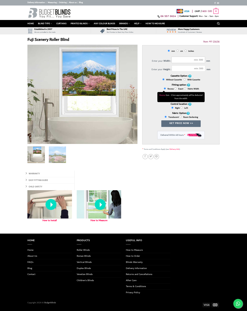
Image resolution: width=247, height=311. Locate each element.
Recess (169, 89)
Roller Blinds (83, 250)
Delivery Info (174, 149)
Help (138, 23)
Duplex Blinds (84, 268)
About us (73, 2)
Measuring (52, 2)
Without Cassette (172, 79)
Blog (81, 2)
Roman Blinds (84, 256)
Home (30, 23)
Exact (179, 89)
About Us (32, 256)
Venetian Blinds (85, 274)
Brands (124, 23)
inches (190, 51)
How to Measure (98, 220)
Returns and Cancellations (139, 274)
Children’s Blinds (85, 280)
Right (175, 108)
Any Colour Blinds (104, 23)
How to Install (49, 220)
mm (172, 51)
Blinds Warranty (134, 262)
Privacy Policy (133, 292)
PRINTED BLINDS (80, 23)
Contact (31, 274)
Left (184, 108)
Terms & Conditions (136, 286)
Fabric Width (191, 89)
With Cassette (192, 79)
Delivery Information (36, 2)
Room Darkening (189, 117)
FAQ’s (30, 262)
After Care (131, 280)
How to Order (133, 256)
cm (180, 51)
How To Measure (155, 23)
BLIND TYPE (45, 23)
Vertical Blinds (84, 262)
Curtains (61, 23)
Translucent (172, 117)
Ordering (62, 2)
